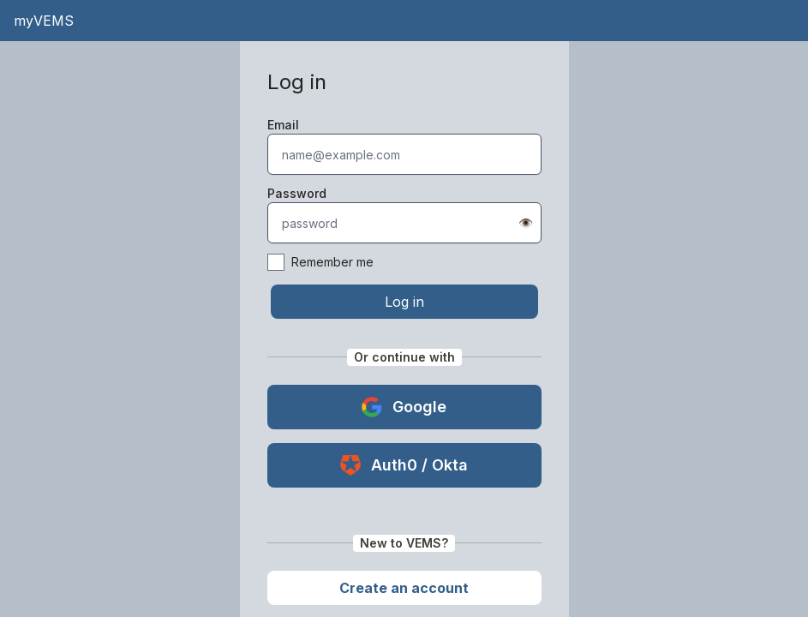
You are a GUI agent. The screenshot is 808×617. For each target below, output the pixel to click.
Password (296, 193)
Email (283, 124)
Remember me (320, 262)
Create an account (404, 587)
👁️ (525, 222)
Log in (404, 301)
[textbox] (404, 154)
